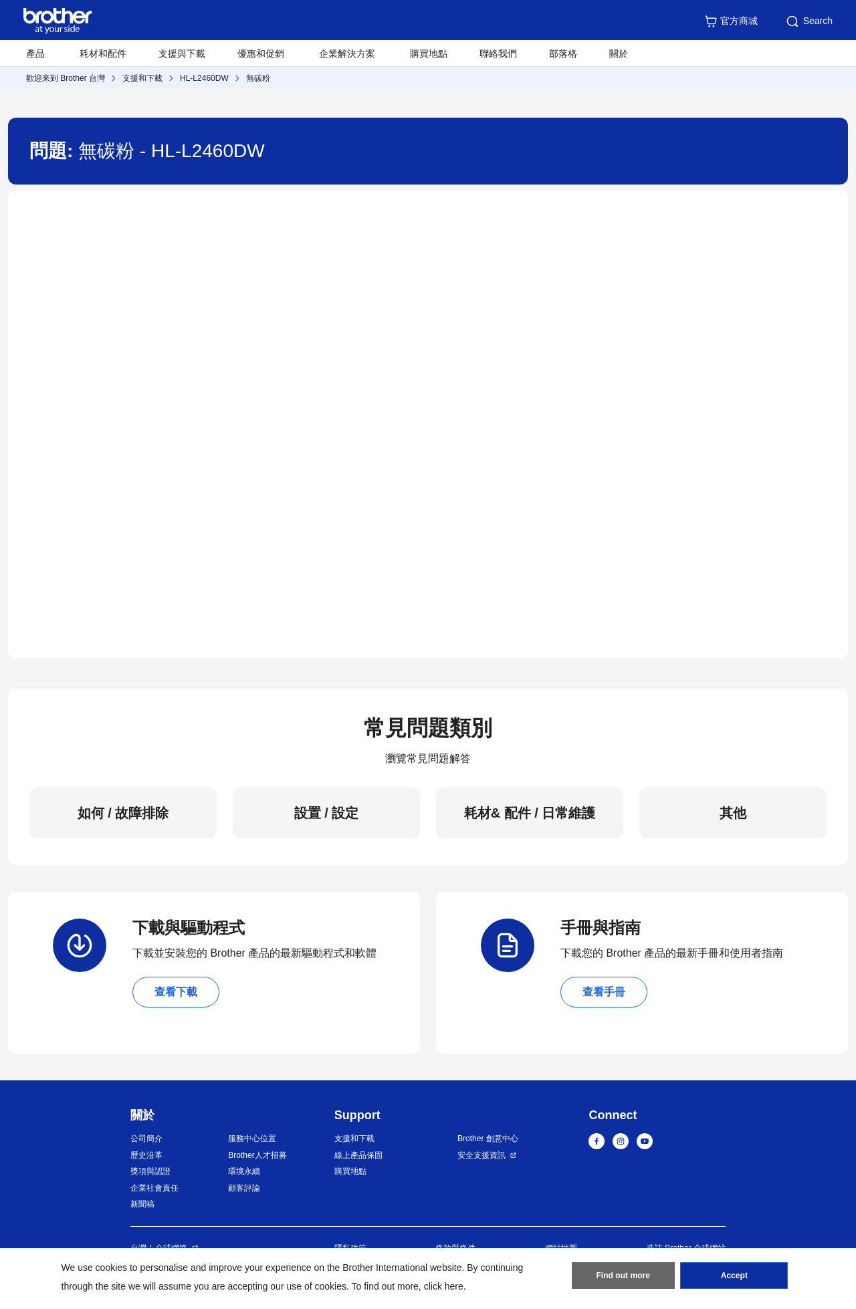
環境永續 (244, 1171)
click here (443, 1286)
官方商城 (731, 21)
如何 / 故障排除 (123, 813)
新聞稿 (142, 1204)
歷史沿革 (146, 1155)
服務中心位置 (252, 1138)
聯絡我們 (498, 53)
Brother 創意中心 (487, 1138)
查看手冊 (603, 991)
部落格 (563, 53)
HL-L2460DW (204, 78)
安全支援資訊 (481, 1155)
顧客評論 (244, 1188)
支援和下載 (142, 78)
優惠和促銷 (260, 53)
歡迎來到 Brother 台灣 (65, 78)
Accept (734, 1276)
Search (808, 21)
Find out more (623, 1276)
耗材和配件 (103, 53)
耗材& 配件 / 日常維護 (530, 813)
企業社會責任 (154, 1188)
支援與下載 (181, 53)
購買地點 (428, 53)
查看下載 (175, 991)
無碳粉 (258, 78)
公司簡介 (146, 1138)
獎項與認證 (150, 1171)
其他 (733, 813)
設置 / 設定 (326, 813)
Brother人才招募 (257, 1155)
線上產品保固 (358, 1155)
